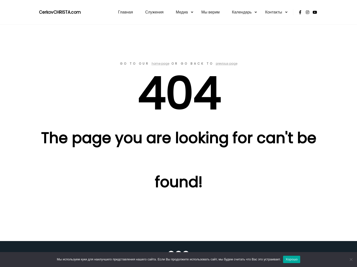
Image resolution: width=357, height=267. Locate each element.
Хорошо (292, 259)
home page (160, 63)
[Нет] (350, 259)
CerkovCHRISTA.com (60, 12)
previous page (226, 63)
